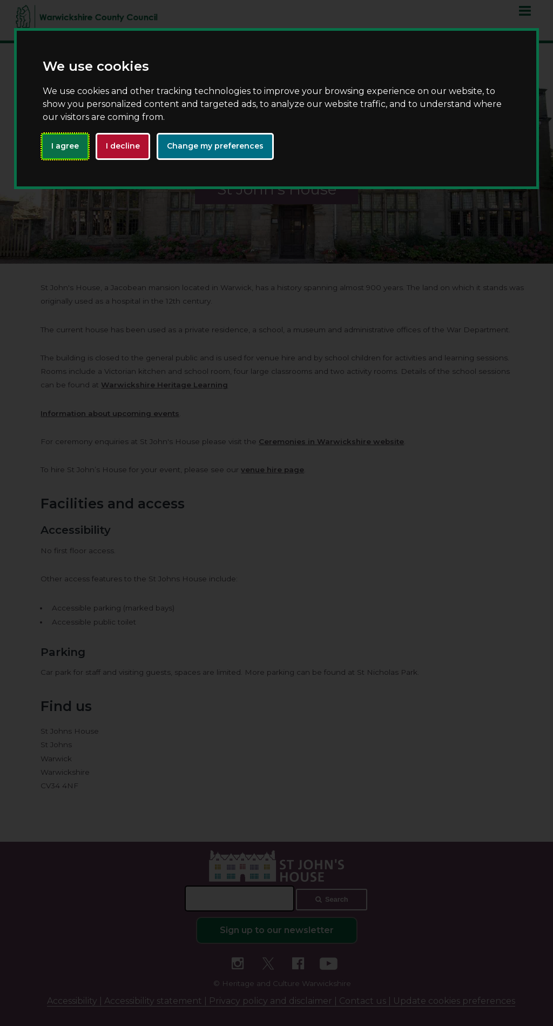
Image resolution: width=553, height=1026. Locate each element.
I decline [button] (123, 146)
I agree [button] (65, 146)
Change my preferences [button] (215, 146)
